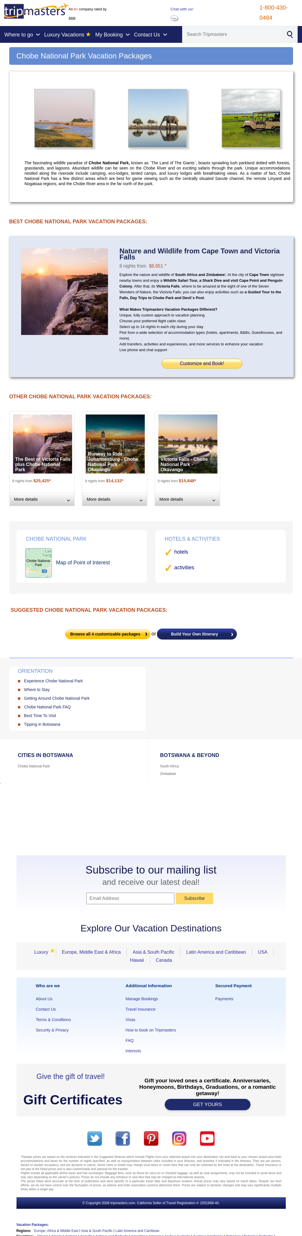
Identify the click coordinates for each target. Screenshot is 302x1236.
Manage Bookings (141, 998)
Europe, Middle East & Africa (91, 952)
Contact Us (46, 1009)
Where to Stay (37, 689)
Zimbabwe (168, 774)
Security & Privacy (52, 1030)
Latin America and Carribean (138, 1231)
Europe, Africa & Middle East (56, 1231)
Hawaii (137, 960)
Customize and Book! (202, 363)
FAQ (129, 1040)
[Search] (231, 34)
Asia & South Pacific (153, 952)
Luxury (43, 952)
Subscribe (194, 898)
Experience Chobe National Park (53, 681)
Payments (224, 998)
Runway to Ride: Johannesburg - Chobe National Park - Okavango (113, 462)
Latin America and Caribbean (216, 952)
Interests (133, 1051)
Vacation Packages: (33, 1225)
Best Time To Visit (40, 715)
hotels (181, 552)
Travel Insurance (140, 1009)
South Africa (169, 766)
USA (263, 952)
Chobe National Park (34, 766)
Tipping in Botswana (42, 724)
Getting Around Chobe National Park (56, 698)
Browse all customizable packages (105, 634)
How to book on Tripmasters (150, 1030)
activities (184, 567)
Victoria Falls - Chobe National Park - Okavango (184, 464)
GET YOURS (207, 1104)
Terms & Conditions (53, 1019)
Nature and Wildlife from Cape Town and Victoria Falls (200, 254)
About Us (44, 998)
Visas (130, 1019)
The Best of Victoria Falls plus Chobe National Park (43, 464)
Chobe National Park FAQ (47, 707)
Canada (164, 960)
